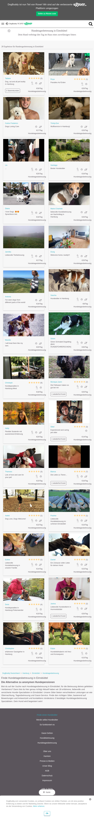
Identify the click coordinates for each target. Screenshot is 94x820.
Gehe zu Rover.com (47, 13)
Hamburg (25, 673)
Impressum (47, 780)
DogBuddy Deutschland (11, 673)
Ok (47, 813)
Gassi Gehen (47, 733)
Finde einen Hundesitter (47, 715)
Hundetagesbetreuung (51, 673)
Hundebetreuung (47, 738)
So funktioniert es (47, 725)
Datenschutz (47, 775)
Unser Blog (47, 766)
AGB (47, 771)
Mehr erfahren (39, 806)
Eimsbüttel (36, 673)
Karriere (47, 756)
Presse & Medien (47, 761)
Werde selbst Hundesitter (47, 720)
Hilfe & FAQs (47, 789)
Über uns (47, 751)
